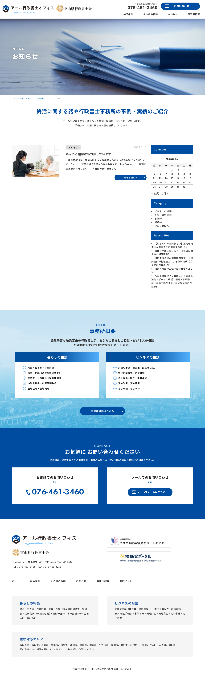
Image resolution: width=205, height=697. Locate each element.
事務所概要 (194, 14)
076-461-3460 (142, 7)
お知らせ (173, 14)
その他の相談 (150, 14)
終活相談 (128, 14)
